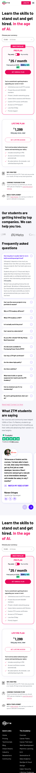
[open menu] (33, 3)
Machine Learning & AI (26, 750)
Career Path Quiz (26, 742)
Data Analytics (25, 759)
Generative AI (25, 755)
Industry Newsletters (7, 753)
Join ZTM (26, 3)
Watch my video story (16, 485)
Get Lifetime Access (18, 140)
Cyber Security (25, 769)
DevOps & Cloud (26, 762)
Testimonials (7, 742)
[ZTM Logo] (6, 729)
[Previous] (24, 507)
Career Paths (25, 738)
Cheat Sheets (7, 749)
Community (6, 759)
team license (14, 197)
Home (4, 735)
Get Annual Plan (18, 72)
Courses (23, 735)
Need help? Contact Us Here (12, 404)
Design (22, 765)
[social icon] (6, 498)
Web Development (27, 745)
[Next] (31, 507)
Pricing (5, 738)
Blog (4, 745)
